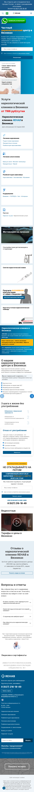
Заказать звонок (17, 496)
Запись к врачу (7, 690)
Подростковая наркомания (11, 141)
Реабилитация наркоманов (10, 718)
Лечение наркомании (11, 138)
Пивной (15, 164)
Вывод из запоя (7, 161)
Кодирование (8, 193)
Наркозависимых (8, 177)
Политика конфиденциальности (10, 703)
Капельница (22, 161)
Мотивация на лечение (16, 232)
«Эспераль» (24, 196)
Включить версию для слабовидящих (13, 680)
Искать (28, 740)
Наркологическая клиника (10, 711)
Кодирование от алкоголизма (11, 727)
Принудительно (7, 164)
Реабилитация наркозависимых (12, 145)
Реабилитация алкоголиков (10, 724)
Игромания (26, 177)
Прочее (6, 213)
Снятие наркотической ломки (14, 267)
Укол (18, 196)
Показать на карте (17, 766)
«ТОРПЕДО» (13, 196)
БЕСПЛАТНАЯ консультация (13, 297)
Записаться (17, 452)
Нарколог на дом (8, 215)
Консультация (17, 57)
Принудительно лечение (10, 143)
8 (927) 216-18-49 (20, 8)
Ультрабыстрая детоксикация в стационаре (15, 248)
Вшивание (6, 196)
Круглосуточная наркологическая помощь (16, 308)
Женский (15, 161)
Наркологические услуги (21, 215)
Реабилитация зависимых (13, 175)
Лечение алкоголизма (11, 157)
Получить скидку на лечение (17, 573)
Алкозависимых (17, 177)
